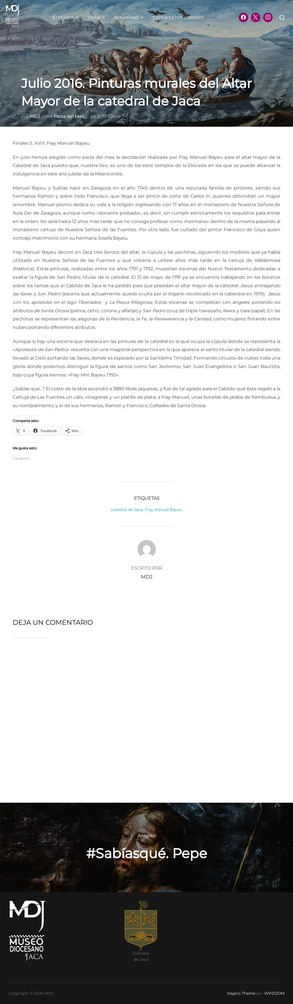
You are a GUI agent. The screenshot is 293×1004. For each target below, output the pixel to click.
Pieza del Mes (69, 116)
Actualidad (129, 17)
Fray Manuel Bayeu (163, 509)
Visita (97, 17)
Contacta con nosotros (178, 17)
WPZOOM (274, 993)
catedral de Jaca (127, 509)
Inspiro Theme (241, 993)
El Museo (66, 17)
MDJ (35, 116)
